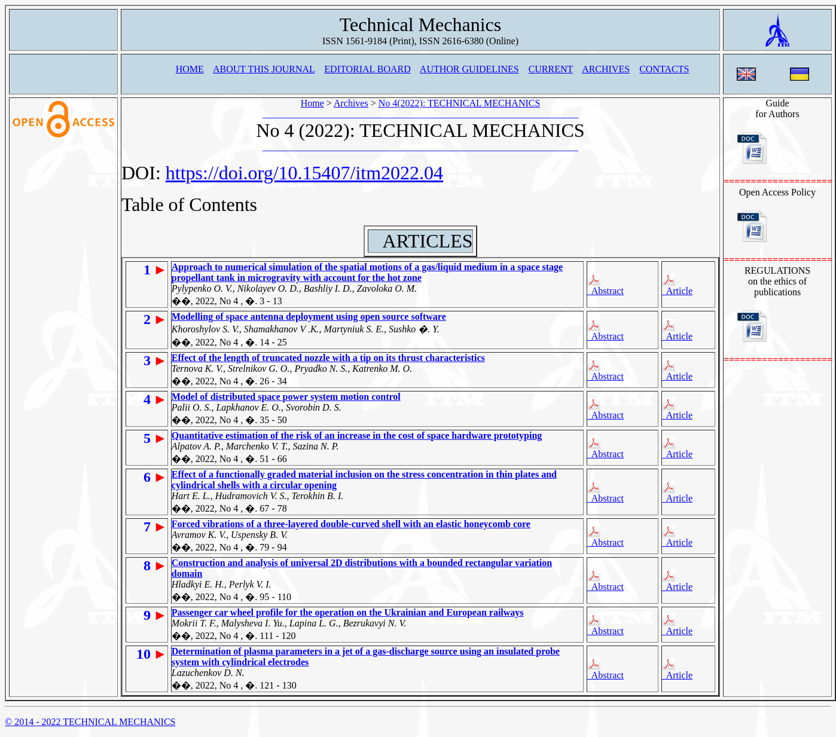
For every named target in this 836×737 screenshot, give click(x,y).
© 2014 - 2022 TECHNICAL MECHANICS (90, 722)
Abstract (605, 284)
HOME (190, 69)
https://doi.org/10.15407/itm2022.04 (304, 173)
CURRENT (551, 69)
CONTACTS (664, 69)
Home (312, 103)
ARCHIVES (606, 69)
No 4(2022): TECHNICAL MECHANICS (460, 103)
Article (677, 284)
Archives (351, 103)
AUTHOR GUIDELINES (469, 69)
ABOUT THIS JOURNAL (264, 69)
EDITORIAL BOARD (367, 69)
